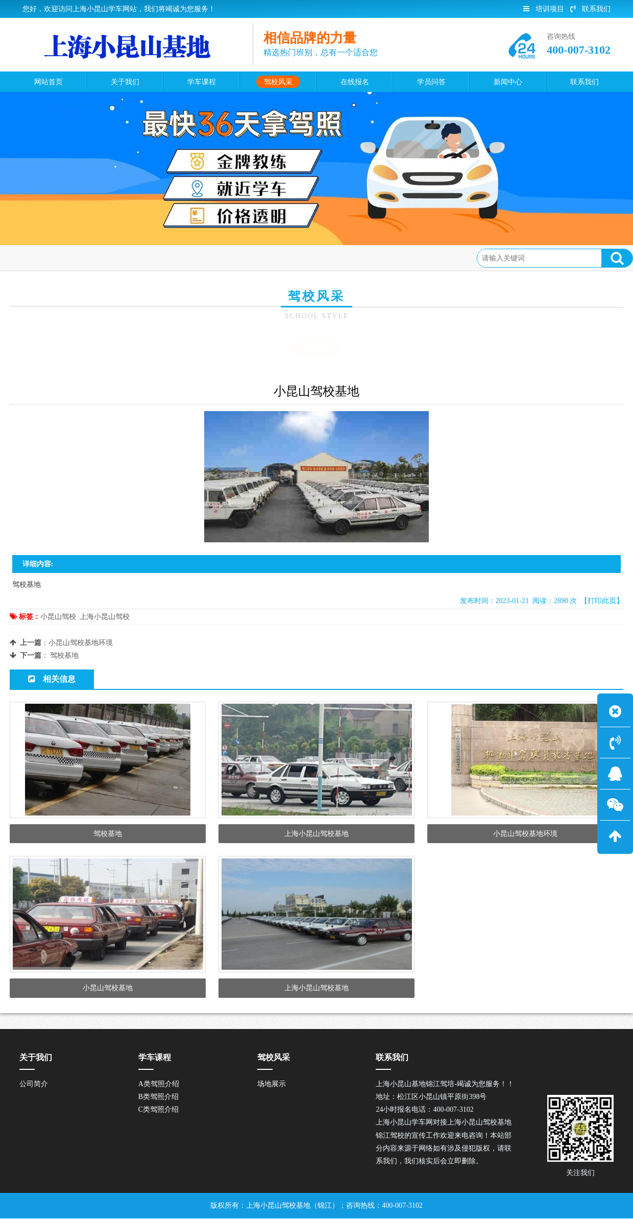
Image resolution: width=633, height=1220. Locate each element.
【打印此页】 (601, 601)
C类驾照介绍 (158, 1111)
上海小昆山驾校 (105, 616)
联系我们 (590, 9)
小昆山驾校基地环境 (80, 643)
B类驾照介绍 (158, 1098)
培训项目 (543, 9)
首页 (52, 257)
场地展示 (127, 257)
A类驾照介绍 (158, 1085)
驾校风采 (86, 257)
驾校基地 (64, 655)
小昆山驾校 (58, 616)
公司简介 (33, 1085)
